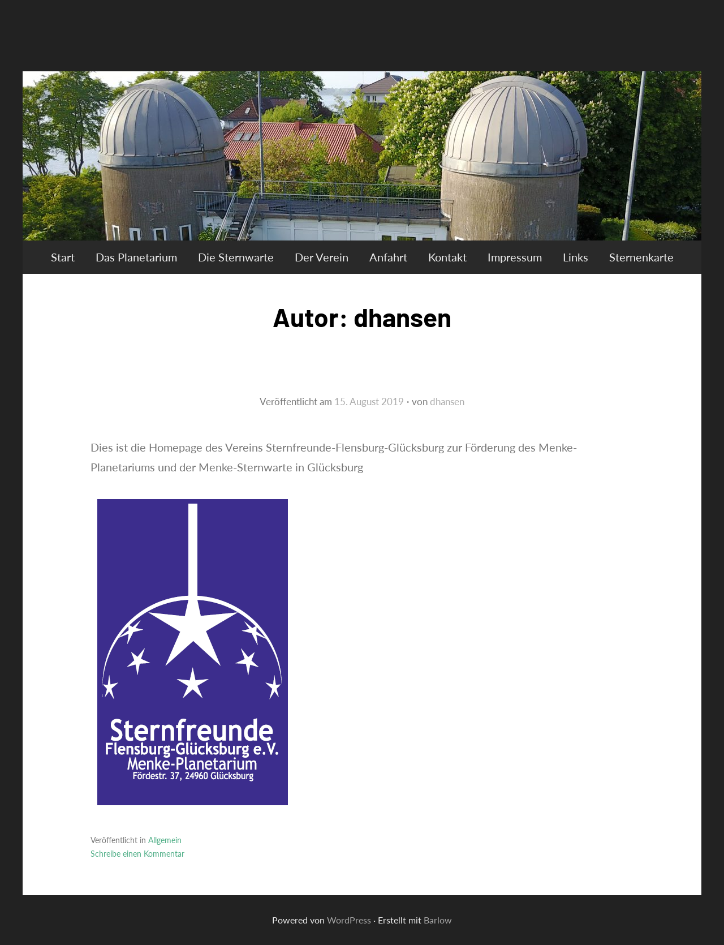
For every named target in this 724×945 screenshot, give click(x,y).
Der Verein (321, 257)
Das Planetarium (136, 257)
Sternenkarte (641, 257)
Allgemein (165, 840)
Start (63, 257)
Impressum (515, 257)
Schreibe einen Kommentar (137, 853)
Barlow (438, 919)
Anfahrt (388, 257)
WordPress (349, 919)
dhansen (447, 401)
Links (575, 257)
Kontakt (447, 257)
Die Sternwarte (236, 257)
